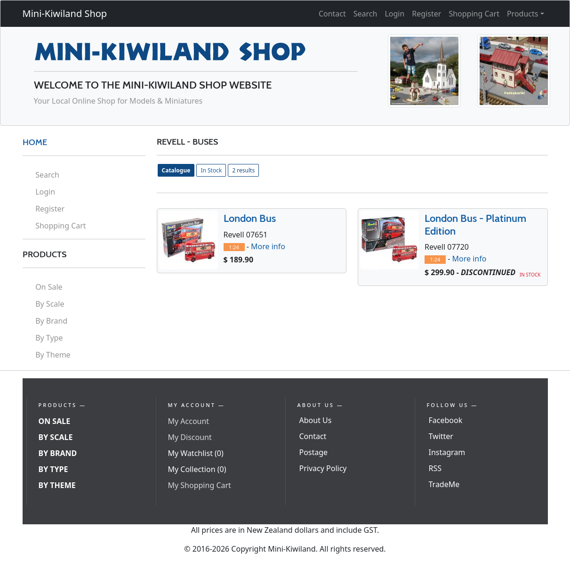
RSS (435, 468)
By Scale (49, 304)
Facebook (446, 420)
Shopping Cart (474, 13)
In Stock (211, 170)
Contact (332, 13)
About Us (315, 420)
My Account (188, 421)
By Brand (51, 321)
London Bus (250, 218)
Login (394, 13)
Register (426, 13)
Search (365, 13)
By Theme (53, 355)
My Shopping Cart (199, 485)
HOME (35, 142)
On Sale (48, 287)
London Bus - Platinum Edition (475, 224)
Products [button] (522, 13)
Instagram (447, 452)
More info (268, 246)
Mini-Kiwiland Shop (65, 13)
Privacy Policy (323, 468)
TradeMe (444, 484)
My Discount (190, 437)
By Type (49, 338)
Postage (313, 452)
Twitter (441, 436)
